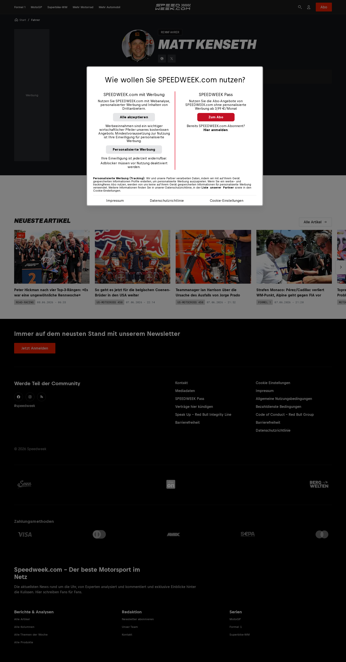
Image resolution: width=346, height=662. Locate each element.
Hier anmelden (215, 130)
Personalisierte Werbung (134, 149)
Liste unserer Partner (217, 187)
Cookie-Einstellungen (226, 200)
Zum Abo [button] (216, 117)
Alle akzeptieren (134, 117)
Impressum (115, 200)
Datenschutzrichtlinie (167, 200)
